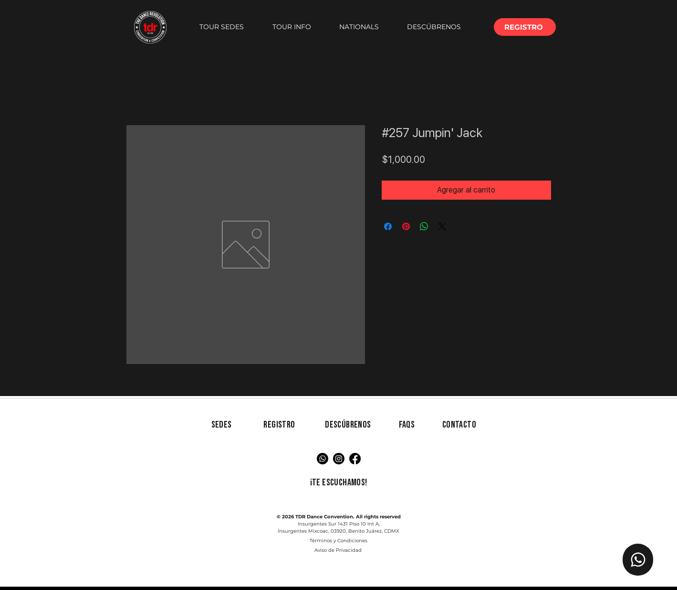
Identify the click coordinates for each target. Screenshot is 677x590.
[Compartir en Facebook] (388, 226)
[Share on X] (442, 226)
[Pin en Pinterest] (406, 226)
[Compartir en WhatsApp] (424, 226)
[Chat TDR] (638, 560)
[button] (221, 27)
